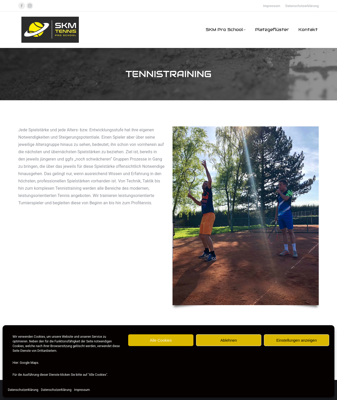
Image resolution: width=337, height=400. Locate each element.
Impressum (82, 390)
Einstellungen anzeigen (296, 340)
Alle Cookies (161, 340)
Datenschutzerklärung (23, 390)
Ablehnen (228, 340)
